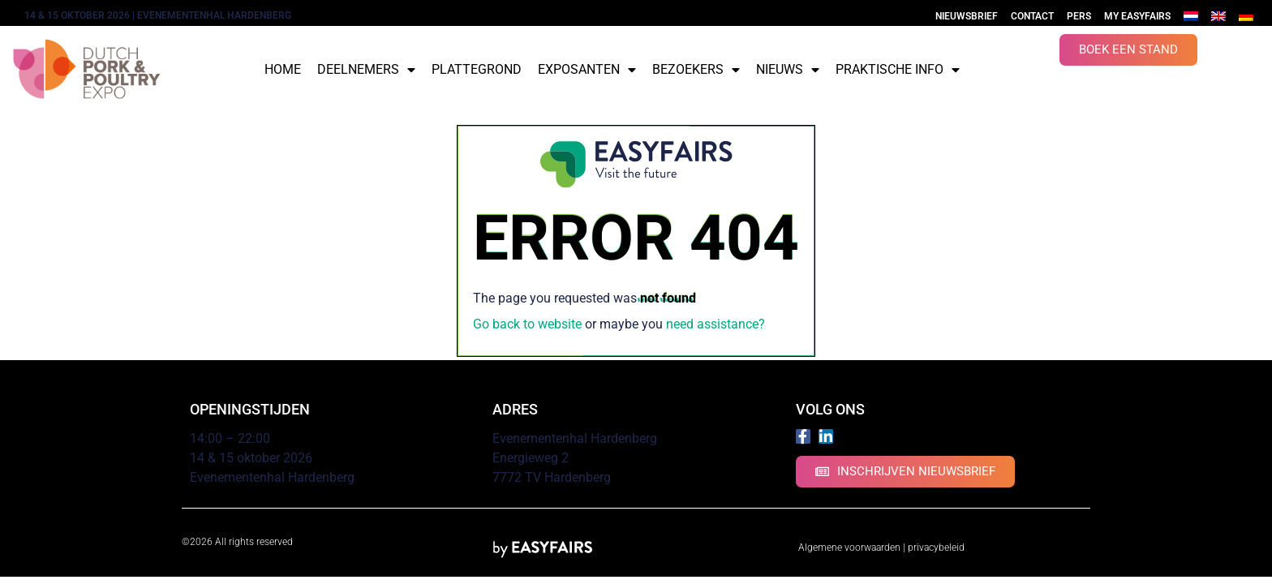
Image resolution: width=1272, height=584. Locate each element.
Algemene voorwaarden (849, 547)
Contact (1032, 16)
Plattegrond (477, 69)
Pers (1079, 16)
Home (282, 69)
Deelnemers (366, 69)
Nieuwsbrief (966, 16)
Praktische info (898, 69)
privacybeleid (936, 547)
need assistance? (715, 324)
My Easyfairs (1137, 16)
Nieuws (787, 69)
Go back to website (527, 324)
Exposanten (587, 69)
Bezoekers (696, 69)
